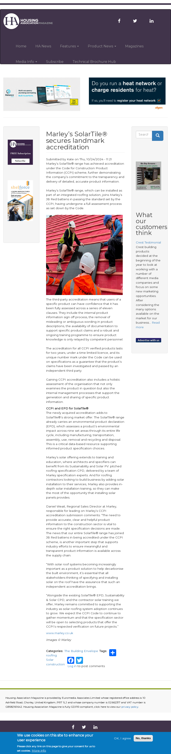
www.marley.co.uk (59, 633)
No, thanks (143, 738)
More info (39, 750)
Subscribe (55, 62)
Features (69, 46)
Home (21, 46)
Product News (102, 46)
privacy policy (129, 706)
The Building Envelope (81, 651)
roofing (51, 655)
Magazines (134, 46)
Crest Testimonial (148, 242)
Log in (72, 666)
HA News (43, 46)
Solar (50, 659)
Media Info (26, 62)
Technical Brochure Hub (94, 62)
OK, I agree (122, 738)
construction (55, 664)
